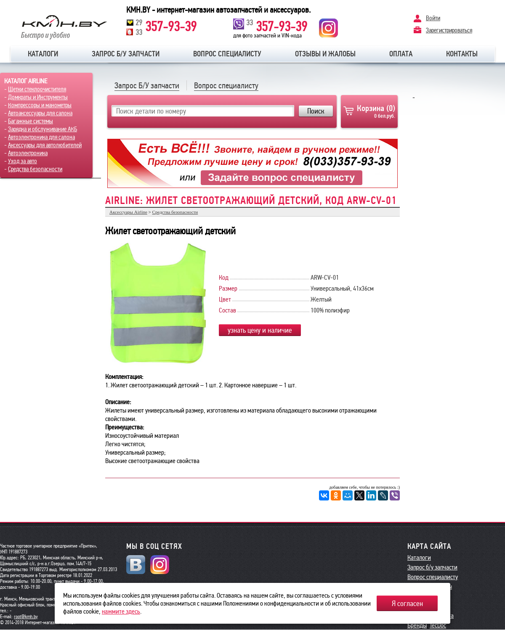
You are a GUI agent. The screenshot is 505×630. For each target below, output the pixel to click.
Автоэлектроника (28, 153)
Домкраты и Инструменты (38, 97)
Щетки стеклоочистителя (37, 89)
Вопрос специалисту (227, 53)
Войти (433, 18)
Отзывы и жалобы (325, 53)
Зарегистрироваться (449, 29)
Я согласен (407, 603)
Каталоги (43, 53)
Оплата (400, 53)
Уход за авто (22, 161)
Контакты (462, 53)
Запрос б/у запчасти (125, 53)
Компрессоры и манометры (40, 105)
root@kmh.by (26, 616)
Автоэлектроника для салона (41, 137)
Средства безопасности (35, 169)
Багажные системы (30, 121)
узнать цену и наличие (260, 330)
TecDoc (438, 625)
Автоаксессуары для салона (40, 113)
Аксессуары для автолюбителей (45, 145)
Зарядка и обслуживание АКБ (42, 129)
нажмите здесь (121, 611)
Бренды (417, 625)
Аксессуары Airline (128, 211)
